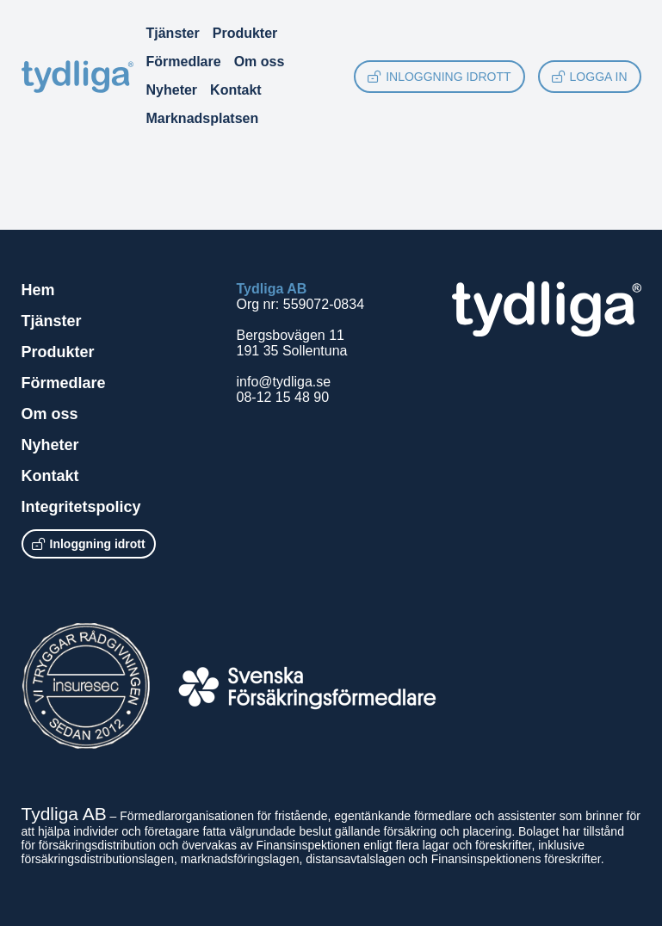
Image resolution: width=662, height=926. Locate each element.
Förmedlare (183, 61)
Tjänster (173, 33)
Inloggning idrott (439, 76)
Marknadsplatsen (202, 118)
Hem (38, 290)
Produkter (245, 33)
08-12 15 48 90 (283, 397)
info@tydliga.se (284, 381)
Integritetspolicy (81, 506)
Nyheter (172, 90)
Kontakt (236, 90)
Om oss (259, 61)
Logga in (590, 76)
